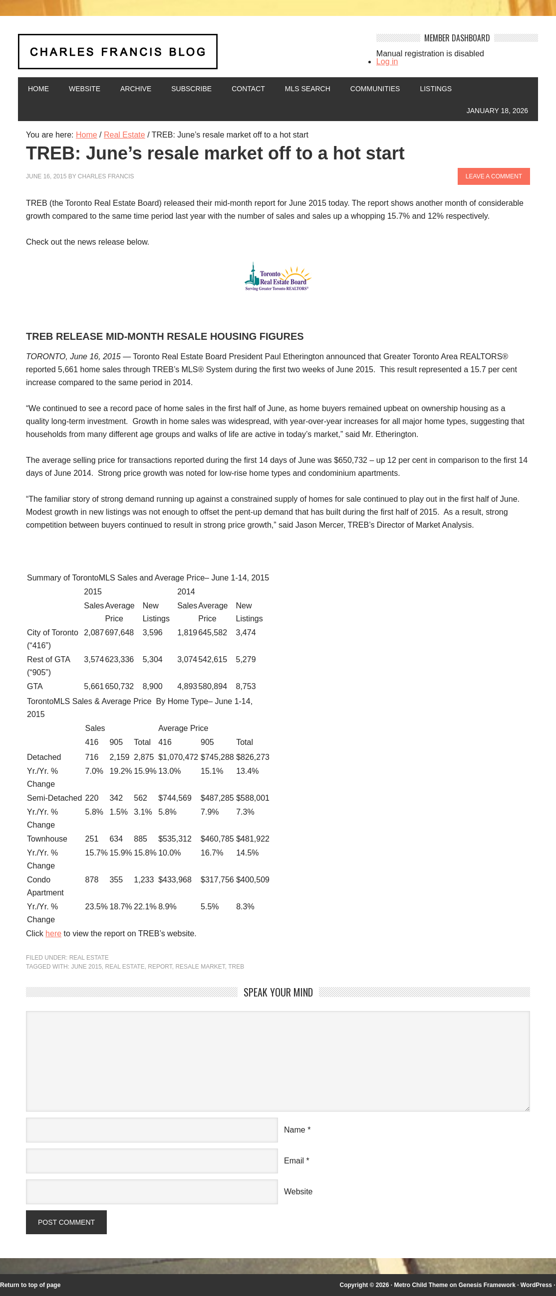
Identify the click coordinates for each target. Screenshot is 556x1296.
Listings (436, 89)
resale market (200, 966)
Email (294, 1160)
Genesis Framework (487, 1285)
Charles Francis (106, 176)
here (53, 933)
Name (294, 1130)
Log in (387, 61)
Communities (375, 89)
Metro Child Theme (421, 1285)
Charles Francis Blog (188, 55)
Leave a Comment (494, 176)
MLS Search (307, 89)
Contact (248, 89)
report (160, 966)
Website (84, 89)
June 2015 (86, 966)
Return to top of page (30, 1285)
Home (38, 89)
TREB (236, 966)
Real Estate (89, 957)
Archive (135, 89)
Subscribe (191, 89)
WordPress (536, 1285)
